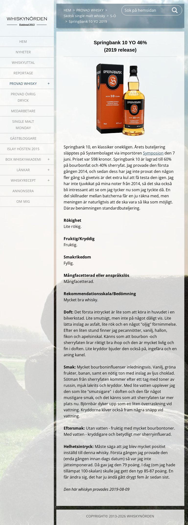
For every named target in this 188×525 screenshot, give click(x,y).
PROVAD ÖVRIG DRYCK (23, 97)
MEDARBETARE (23, 111)
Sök (175, 10)
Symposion (153, 153)
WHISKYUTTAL (23, 62)
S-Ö (113, 15)
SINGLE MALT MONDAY (23, 124)
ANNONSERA (23, 191)
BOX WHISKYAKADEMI (23, 159)
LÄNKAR (23, 170)
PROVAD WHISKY (23, 83)
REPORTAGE (23, 73)
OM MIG (23, 201)
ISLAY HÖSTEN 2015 (23, 148)
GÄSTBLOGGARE (23, 138)
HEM (23, 41)
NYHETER (23, 52)
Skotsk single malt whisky (84, 15)
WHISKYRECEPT (23, 180)
